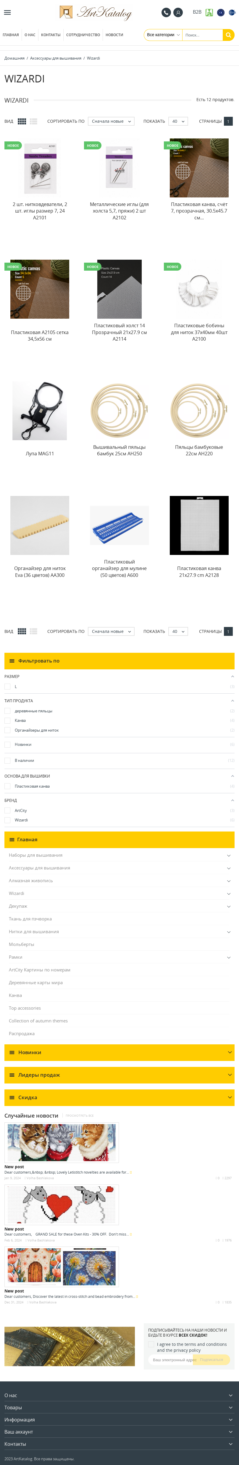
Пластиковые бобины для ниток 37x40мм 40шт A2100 (199, 332)
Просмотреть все (80, 1116)
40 (180, 121)
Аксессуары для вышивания (39, 868)
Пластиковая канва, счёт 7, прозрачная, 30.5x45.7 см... (199, 211)
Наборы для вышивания (35, 855)
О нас (30, 34)
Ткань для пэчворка (30, 919)
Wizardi (16, 893)
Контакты (51, 34)
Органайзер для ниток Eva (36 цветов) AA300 (40, 571)
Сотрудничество (83, 34)
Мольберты (21, 944)
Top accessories (25, 1008)
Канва (15, 995)
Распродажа (22, 1033)
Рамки (15, 957)
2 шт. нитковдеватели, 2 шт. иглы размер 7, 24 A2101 (40, 211)
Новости (114, 34)
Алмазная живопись (31, 880)
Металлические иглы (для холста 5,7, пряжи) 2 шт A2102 (119, 211)
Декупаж (18, 906)
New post (14, 1166)
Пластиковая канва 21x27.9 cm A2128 (199, 571)
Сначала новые (113, 121)
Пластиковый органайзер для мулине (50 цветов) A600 (119, 568)
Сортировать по (66, 121)
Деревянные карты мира (36, 982)
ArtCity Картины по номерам (39, 970)
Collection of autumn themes (38, 1021)
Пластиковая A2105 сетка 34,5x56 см (40, 335)
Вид (8, 121)
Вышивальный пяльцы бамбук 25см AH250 (119, 450)
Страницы (210, 121)
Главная (11, 34)
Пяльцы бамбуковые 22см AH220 (199, 450)
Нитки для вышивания (34, 931)
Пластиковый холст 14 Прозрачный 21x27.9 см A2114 (119, 332)
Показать (154, 121)
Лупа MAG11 (40, 453)
